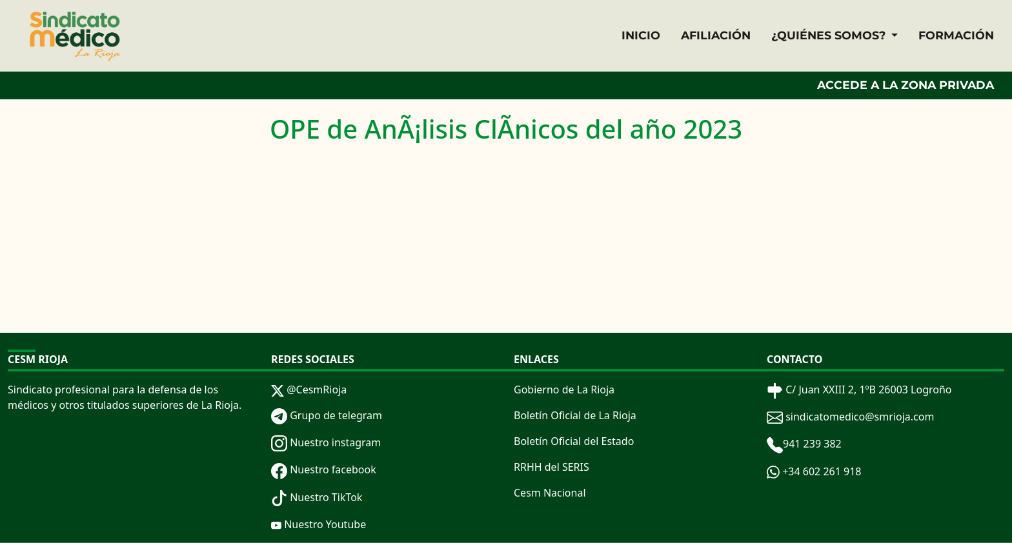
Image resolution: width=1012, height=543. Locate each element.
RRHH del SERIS (551, 467)
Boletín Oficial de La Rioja (575, 415)
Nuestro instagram (326, 442)
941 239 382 (804, 444)
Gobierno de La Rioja (564, 389)
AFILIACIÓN (716, 35)
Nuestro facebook (323, 469)
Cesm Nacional (550, 493)
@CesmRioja (309, 389)
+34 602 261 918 (814, 471)
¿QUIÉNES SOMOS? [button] (830, 35)
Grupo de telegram (326, 415)
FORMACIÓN (956, 35)
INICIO (641, 35)
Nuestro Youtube (318, 524)
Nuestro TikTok (316, 497)
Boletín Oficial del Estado (574, 441)
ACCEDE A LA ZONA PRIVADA (905, 85)
